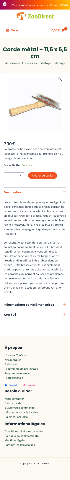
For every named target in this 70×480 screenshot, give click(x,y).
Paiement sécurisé (16, 416)
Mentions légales (15, 440)
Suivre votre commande (20, 407)
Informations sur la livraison (22, 412)
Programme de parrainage (21, 368)
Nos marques (13, 359)
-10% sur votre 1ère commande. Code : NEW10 (35, 4)
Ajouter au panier (42, 175)
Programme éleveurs (18, 373)
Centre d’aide (13, 403)
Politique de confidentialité (22, 435)
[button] (60, 79)
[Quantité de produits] (14, 175)
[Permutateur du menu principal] (12, 30)
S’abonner (11, 364)
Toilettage (44, 63)
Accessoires (12, 63)
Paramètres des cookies (20, 444)
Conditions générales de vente (24, 431)
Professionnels (14, 377)
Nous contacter (14, 398)
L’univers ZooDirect (17, 355)
